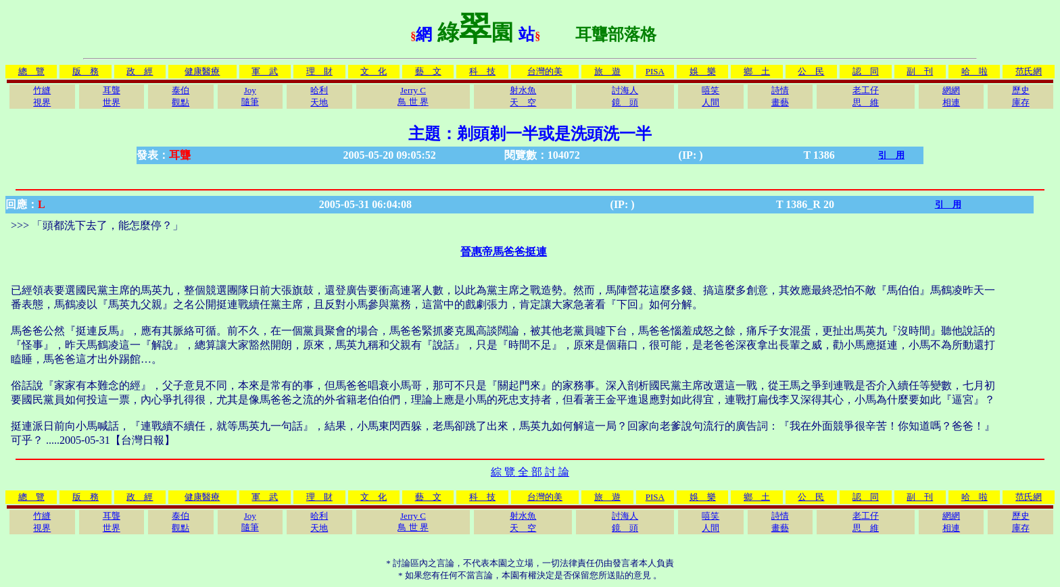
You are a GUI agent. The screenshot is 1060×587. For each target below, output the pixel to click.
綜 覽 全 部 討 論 (530, 472)
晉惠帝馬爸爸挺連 (503, 251)
